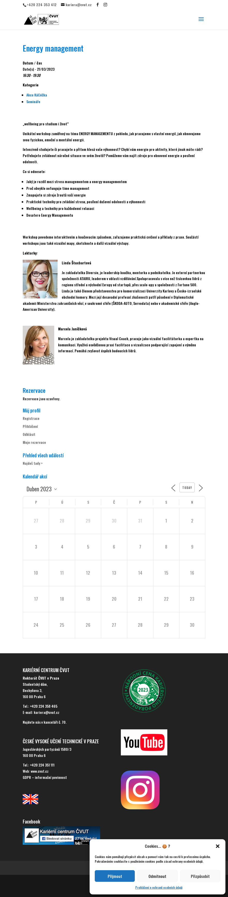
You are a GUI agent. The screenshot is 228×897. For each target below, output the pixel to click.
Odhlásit (29, 434)
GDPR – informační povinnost (45, 777)
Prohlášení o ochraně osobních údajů (159, 887)
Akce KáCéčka (36, 94)
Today (187, 488)
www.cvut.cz (40, 771)
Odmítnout (157, 876)
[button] (217, 846)
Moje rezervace (34, 442)
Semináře (33, 101)
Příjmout (115, 876)
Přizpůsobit (200, 876)
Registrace (31, 418)
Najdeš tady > (33, 463)
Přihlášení (30, 426)
